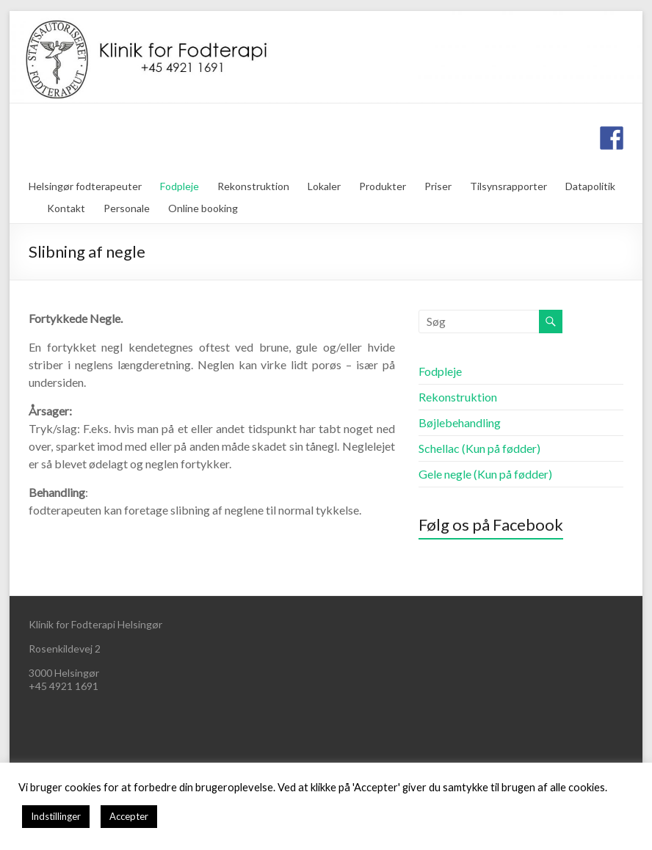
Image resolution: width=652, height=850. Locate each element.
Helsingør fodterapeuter (85, 186)
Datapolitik (590, 186)
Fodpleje (179, 186)
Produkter (382, 186)
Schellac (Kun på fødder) (479, 448)
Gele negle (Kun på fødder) (485, 474)
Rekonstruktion (253, 186)
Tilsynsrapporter (508, 186)
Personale (127, 208)
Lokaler (324, 186)
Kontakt (66, 208)
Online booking (203, 208)
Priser (438, 186)
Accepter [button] (128, 816)
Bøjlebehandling (460, 422)
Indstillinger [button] (56, 816)
